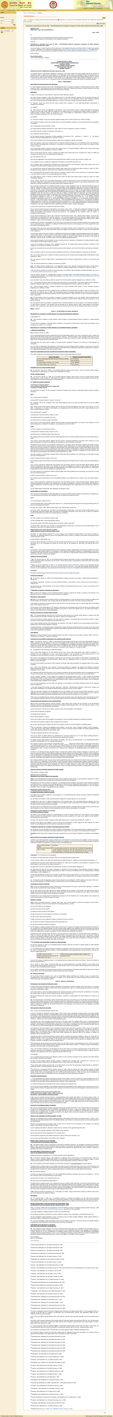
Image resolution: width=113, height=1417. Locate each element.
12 (31, 274)
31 (31, 564)
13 (53, 291)
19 (73, 341)
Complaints (34, 10)
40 (31, 826)
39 (31, 771)
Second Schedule (34, 1240)
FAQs (18, 10)
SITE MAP (86, 8)
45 (31, 1064)
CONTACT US (92, 8)
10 (31, 263)
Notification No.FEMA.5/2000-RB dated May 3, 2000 (64, 566)
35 (31, 696)
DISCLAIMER (99, 8)
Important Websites (42, 10)
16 (39, 316)
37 (31, 732)
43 (31, 1042)
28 (46, 500)
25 (47, 397)
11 (31, 269)
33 (68, 653)
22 (48, 384)
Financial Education (25, 10)
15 (39, 308)
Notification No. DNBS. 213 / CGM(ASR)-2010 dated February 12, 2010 (55, 1408)
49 (31, 1207)
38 (31, 735)
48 (31, 1191)
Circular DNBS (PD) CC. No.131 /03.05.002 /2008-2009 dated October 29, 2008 (80, 276)
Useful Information (11, 10)
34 (31, 690)
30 (31, 558)
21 (71, 364)
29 (52, 533)
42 (31, 1010)
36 (31, 726)
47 (69, 1163)
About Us (3, 10)
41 (31, 941)
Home (25, 12)
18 (31, 341)
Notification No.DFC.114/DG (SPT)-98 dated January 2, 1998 (51, 1209)
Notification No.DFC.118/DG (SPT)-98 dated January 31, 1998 (76, 49)
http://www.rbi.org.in (91, 50)
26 (46, 411)
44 (31, 1048)
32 (31, 589)
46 (31, 1068)
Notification (32, 12)
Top (105, 1412)
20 (39, 364)
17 (51, 324)
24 (33, 394)
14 (45, 304)
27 (33, 497)
